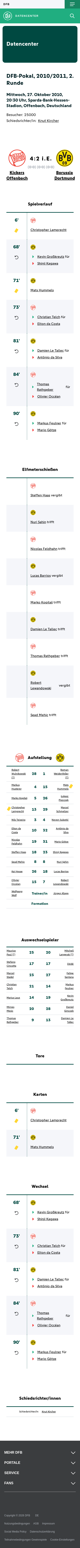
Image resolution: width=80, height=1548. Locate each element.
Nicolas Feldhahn (44, 549)
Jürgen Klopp (60, 893)
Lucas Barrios (41, 575)
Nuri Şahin (38, 522)
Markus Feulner (49, 423)
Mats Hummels (42, 290)
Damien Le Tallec (50, 350)
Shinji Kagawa (47, 263)
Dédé (70, 964)
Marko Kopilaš (42, 602)
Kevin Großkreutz (50, 256)
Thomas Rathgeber (45, 386)
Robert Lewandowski (41, 685)
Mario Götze (46, 430)
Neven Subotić (60, 820)
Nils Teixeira (18, 820)
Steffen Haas (40, 495)
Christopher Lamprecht (49, 230)
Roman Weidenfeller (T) (61, 774)
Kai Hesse (17, 871)
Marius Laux (13, 998)
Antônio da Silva (49, 357)
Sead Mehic (39, 715)
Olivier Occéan (48, 396)
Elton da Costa (48, 324)
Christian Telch (48, 317)
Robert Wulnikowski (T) (19, 774)
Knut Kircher (48, 121)
